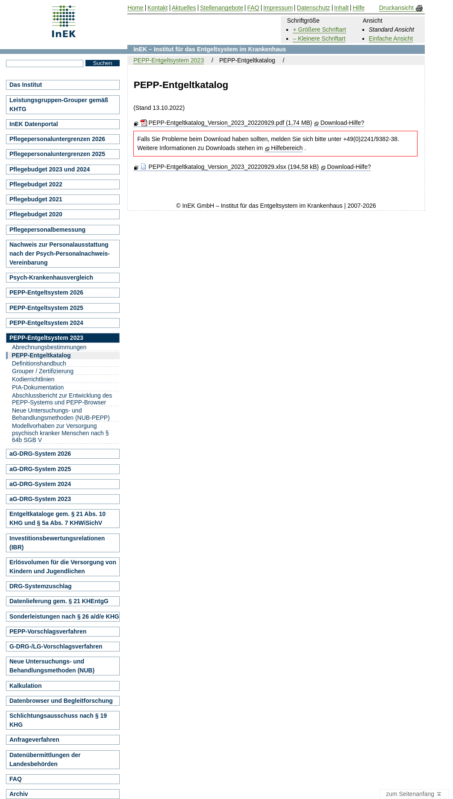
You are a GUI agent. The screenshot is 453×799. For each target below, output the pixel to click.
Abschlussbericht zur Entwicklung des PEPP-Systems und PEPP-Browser (62, 399)
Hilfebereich (287, 147)
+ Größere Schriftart (319, 29)
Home (135, 8)
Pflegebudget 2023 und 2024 (49, 169)
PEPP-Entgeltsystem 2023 (168, 60)
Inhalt (341, 8)
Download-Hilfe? (343, 122)
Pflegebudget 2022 (35, 184)
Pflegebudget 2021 (35, 199)
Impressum (278, 8)
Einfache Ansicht (391, 38)
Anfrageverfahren (34, 739)
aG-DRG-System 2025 (40, 469)
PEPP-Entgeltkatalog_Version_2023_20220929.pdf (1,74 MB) (226, 122)
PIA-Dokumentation (38, 387)
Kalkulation (25, 685)
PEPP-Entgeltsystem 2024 (46, 322)
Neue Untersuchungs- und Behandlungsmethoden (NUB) (51, 666)
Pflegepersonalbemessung (47, 229)
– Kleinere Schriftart (319, 38)
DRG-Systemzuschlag (40, 586)
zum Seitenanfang (414, 794)
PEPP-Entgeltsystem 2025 (46, 307)
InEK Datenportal (33, 124)
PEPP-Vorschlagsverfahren (47, 631)
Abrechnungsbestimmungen (49, 347)
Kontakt (157, 8)
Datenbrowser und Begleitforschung (61, 700)
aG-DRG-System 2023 (40, 498)
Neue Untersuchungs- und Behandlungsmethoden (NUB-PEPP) (61, 414)
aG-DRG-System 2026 (40, 453)
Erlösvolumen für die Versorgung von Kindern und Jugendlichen (62, 567)
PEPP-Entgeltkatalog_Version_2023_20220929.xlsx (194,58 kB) (229, 166)
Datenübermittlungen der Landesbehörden (44, 759)
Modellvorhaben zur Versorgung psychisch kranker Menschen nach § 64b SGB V (60, 433)
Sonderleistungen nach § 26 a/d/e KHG (64, 616)
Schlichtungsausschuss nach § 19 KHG (58, 720)
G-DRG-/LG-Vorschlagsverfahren (56, 646)
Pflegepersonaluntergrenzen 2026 (57, 139)
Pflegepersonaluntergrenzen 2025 (57, 153)
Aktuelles (184, 8)
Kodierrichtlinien (33, 379)
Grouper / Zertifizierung (43, 371)
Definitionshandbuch (39, 363)
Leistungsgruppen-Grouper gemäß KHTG (58, 104)
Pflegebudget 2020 (35, 214)
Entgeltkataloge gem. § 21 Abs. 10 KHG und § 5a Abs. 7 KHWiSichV (57, 518)
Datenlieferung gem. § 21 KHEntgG (59, 601)
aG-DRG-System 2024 (40, 484)
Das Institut (25, 84)
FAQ (15, 778)
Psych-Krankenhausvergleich (51, 277)
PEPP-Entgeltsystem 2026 (46, 292)
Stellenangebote (221, 8)
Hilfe (359, 8)
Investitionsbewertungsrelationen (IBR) (57, 543)
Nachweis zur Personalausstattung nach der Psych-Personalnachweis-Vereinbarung (59, 253)
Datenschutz (313, 8)
